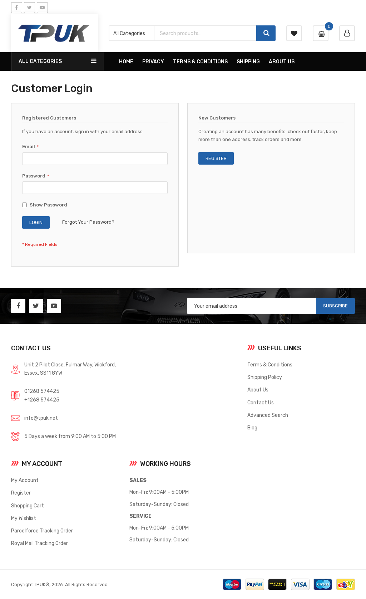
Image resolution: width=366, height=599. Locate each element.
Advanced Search (267, 415)
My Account (25, 480)
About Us (257, 390)
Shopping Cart (27, 505)
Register (21, 493)
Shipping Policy (264, 377)
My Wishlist (23, 518)
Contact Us (260, 402)
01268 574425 (41, 391)
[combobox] (205, 33)
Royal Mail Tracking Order (39, 543)
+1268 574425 (41, 400)
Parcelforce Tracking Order (42, 531)
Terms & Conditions (269, 364)
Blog (252, 427)
